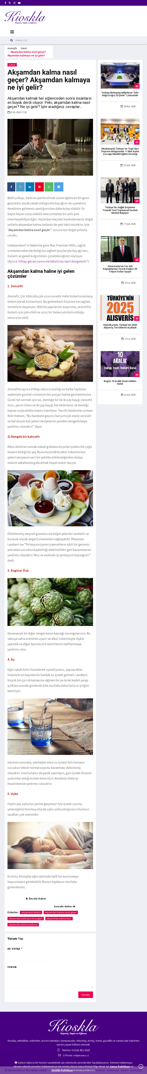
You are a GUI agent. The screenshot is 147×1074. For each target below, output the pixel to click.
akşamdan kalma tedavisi (23, 924)
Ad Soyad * (14, 948)
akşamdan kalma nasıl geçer (60, 912)
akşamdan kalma (31, 912)
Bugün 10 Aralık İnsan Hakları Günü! (120, 382)
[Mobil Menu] (12, 32)
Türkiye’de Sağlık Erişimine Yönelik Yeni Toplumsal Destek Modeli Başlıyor (120, 210)
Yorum (12, 967)
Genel (24, 48)
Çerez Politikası (120, 1066)
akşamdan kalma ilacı (59, 918)
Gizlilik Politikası (62, 1070)
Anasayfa (12, 48)
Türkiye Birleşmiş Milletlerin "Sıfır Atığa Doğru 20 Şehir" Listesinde (120, 94)
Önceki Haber (36, 898)
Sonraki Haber (64, 906)
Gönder (85, 994)
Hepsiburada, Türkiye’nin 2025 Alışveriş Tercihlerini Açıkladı (120, 326)
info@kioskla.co (81, 1055)
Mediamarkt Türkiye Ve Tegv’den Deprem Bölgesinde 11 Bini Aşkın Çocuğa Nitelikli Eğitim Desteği (120, 151)
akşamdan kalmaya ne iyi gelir (25, 918)
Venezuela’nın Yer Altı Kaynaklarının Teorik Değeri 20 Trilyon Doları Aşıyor (120, 269)
